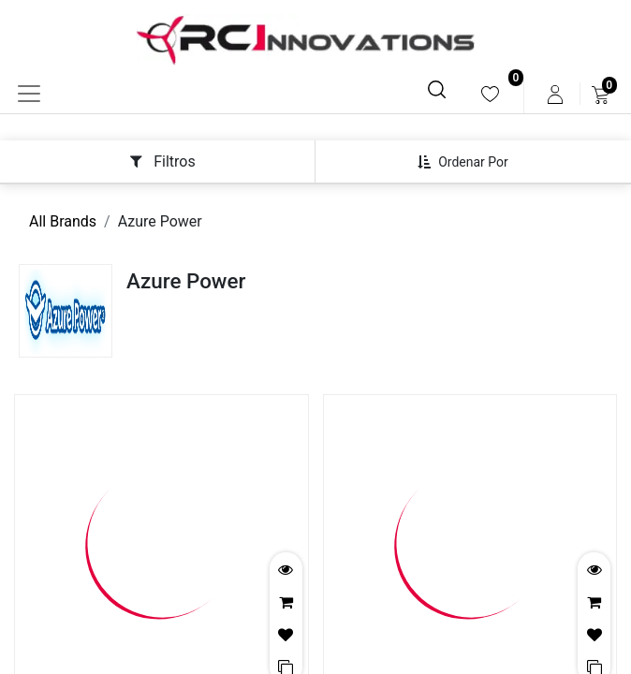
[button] (470, 162)
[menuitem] (490, 94)
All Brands (62, 221)
